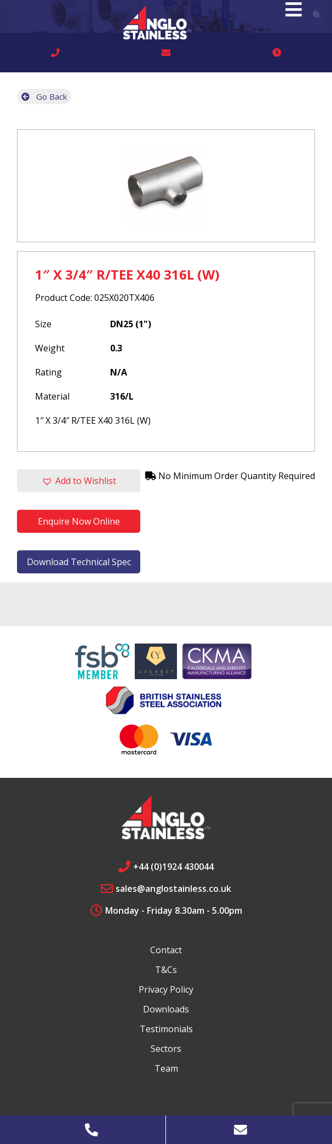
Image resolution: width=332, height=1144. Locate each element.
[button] (78, 480)
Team (166, 1068)
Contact (166, 950)
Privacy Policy (166, 989)
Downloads (166, 1009)
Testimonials (166, 1029)
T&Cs (166, 970)
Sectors (166, 1049)
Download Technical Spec (79, 562)
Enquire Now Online (79, 521)
